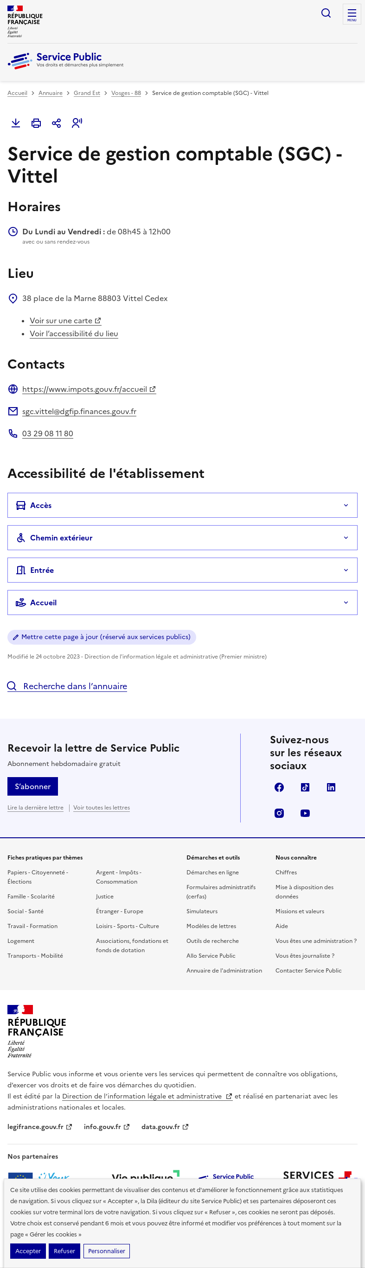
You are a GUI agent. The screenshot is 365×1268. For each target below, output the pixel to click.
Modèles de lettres (211, 926)
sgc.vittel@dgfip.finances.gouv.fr (79, 411)
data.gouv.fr (165, 1127)
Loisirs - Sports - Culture (127, 926)
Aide (281, 926)
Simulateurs (202, 911)
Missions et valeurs (299, 911)
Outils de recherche (212, 941)
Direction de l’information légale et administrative (147, 1096)
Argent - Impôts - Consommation (118, 877)
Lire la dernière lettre (35, 807)
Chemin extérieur (54, 537)
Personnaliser (106, 1251)
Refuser (64, 1251)
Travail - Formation (32, 926)
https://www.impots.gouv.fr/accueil (89, 389)
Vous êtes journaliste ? (304, 956)
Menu (352, 20)
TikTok (305, 787)
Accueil (17, 93)
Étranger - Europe (119, 911)
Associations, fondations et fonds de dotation (132, 945)
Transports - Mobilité (35, 956)
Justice (105, 896)
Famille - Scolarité (31, 896)
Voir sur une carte (66, 320)
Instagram (279, 813)
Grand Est (87, 93)
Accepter (28, 1251)
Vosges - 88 (126, 93)
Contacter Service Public (308, 971)
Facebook (279, 787)
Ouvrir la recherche (326, 13)
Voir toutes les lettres (101, 807)
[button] (77, 123)
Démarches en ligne (212, 872)
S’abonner (33, 786)
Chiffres (286, 872)
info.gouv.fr (107, 1127)
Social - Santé (25, 911)
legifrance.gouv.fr (40, 1127)
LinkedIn (331, 787)
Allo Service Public (211, 956)
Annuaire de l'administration (224, 971)
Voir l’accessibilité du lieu (74, 333)
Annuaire (50, 93)
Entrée (34, 570)
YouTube (305, 813)
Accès (33, 505)
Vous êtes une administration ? (316, 941)
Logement (20, 941)
